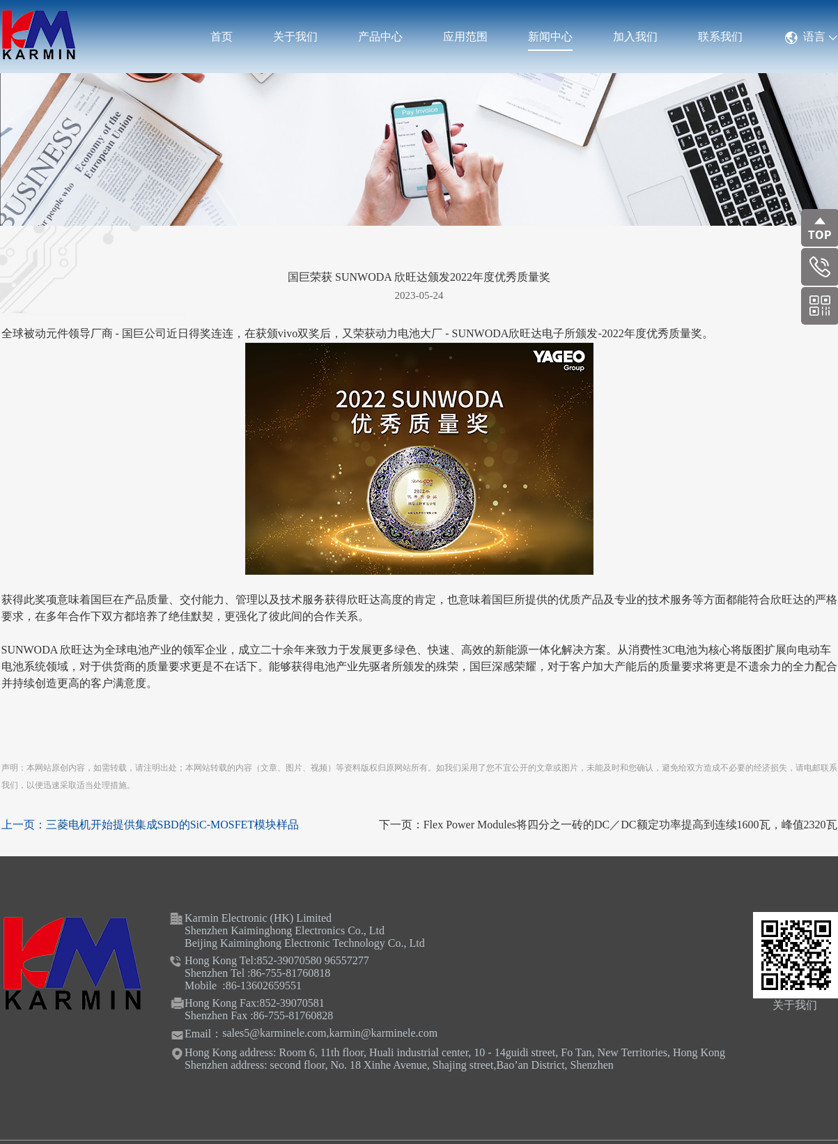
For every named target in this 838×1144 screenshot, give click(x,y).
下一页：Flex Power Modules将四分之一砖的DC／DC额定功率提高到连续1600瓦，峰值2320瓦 (608, 824)
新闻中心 (550, 36)
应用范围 (465, 36)
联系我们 (720, 36)
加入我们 (635, 36)
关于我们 (295, 36)
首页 (221, 36)
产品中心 (380, 36)
